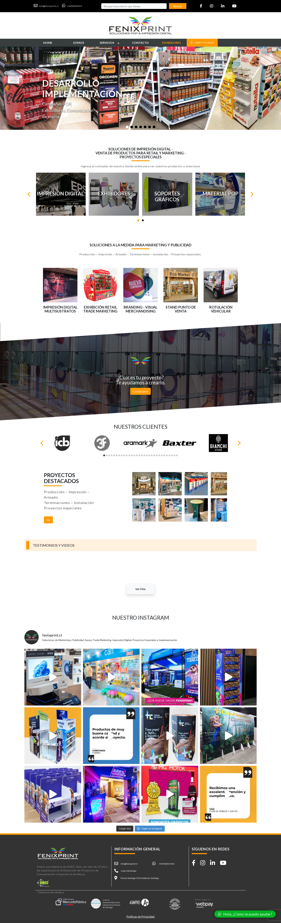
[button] (47, 5)
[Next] (252, 194)
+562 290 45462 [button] (128, 871)
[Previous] (29, 194)
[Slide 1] (127, 127)
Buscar (177, 6)
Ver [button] (48, 520)
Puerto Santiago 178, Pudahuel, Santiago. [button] (140, 878)
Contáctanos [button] (140, 391)
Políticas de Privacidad (140, 916)
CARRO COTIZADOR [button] (202, 42)
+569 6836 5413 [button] (166, 863)
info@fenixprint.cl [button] (129, 863)
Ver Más (140, 589)
